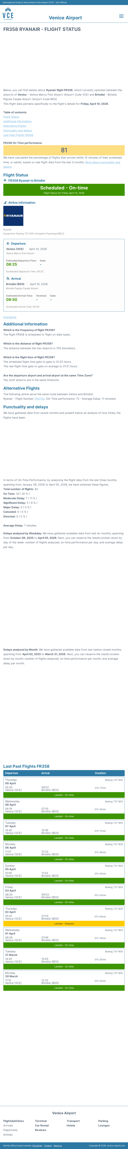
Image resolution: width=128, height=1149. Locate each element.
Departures (10, 1130)
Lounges (104, 1125)
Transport (73, 1121)
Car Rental (42, 1125)
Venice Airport (65, 17)
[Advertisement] (64, 61)
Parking (103, 1121)
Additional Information (17, 121)
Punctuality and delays (17, 130)
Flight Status (11, 116)
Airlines (7, 1134)
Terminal (40, 1121)
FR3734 (39, 398)
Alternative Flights (14, 125)
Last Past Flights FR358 (18, 135)
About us (58, 1145)
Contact (48, 1145)
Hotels (71, 1125)
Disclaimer (37, 1145)
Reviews (40, 1130)
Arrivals (8, 1125)
